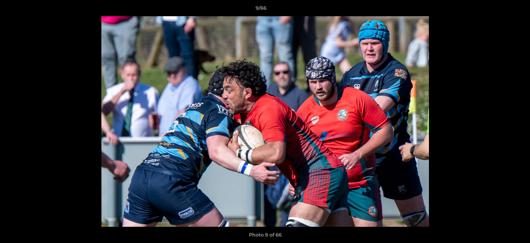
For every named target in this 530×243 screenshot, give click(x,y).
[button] (502, 10)
